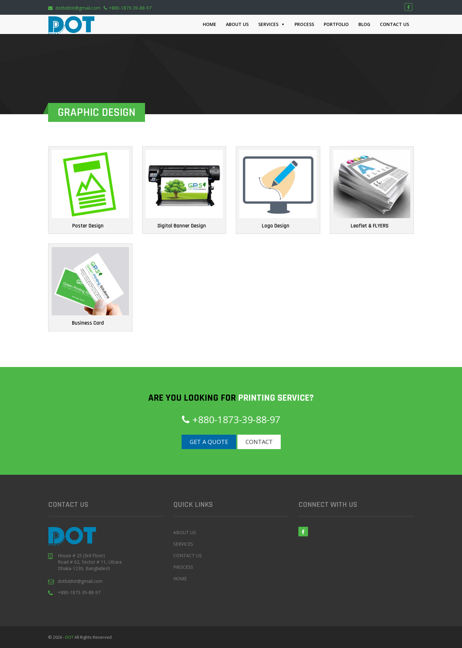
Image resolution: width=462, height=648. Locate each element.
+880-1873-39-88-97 (127, 8)
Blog (364, 24)
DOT (69, 637)
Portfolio (336, 24)
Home (209, 24)
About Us (237, 24)
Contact (259, 442)
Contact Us (394, 24)
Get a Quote (209, 442)
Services (268, 24)
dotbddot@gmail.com (74, 8)
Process (304, 24)
